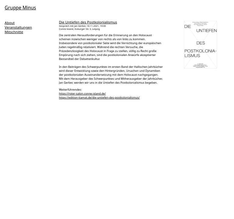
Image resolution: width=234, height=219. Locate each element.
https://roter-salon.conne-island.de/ (82, 94)
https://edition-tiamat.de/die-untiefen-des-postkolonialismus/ (99, 97)
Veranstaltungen (18, 27)
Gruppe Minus (20, 8)
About (10, 22)
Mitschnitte (14, 32)
